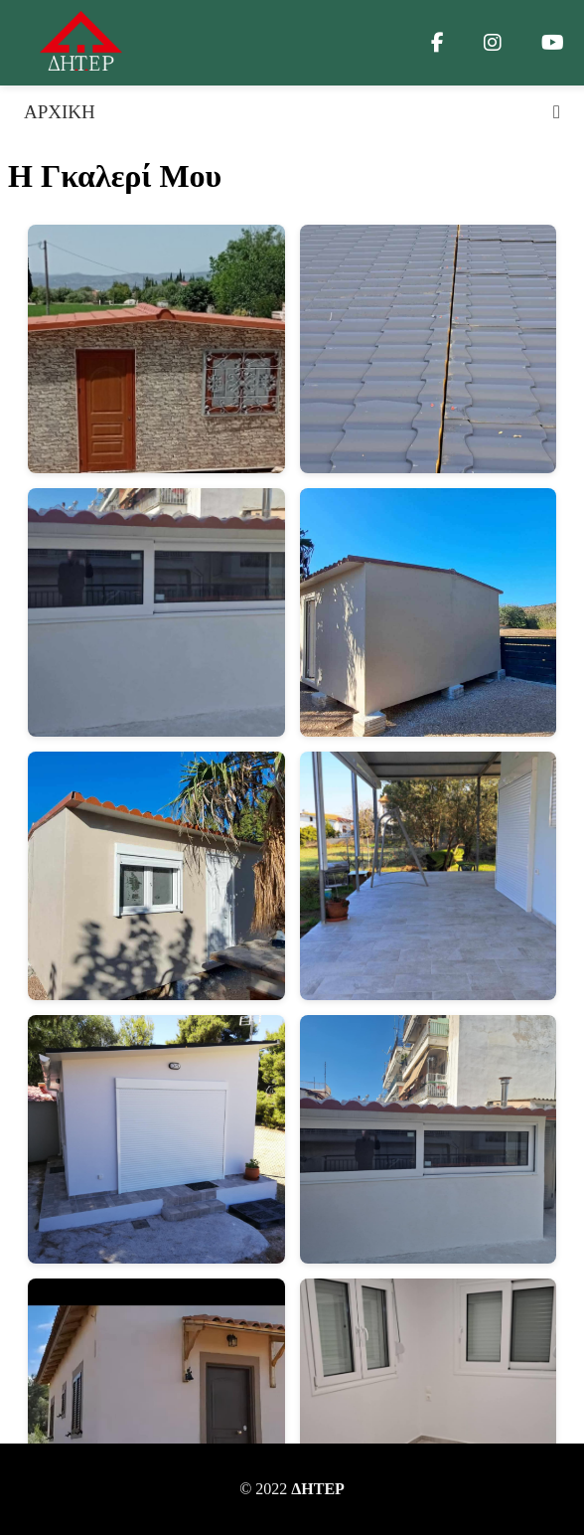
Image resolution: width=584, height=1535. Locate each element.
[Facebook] (437, 43)
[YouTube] (552, 43)
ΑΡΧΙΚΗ (59, 111)
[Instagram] (493, 43)
